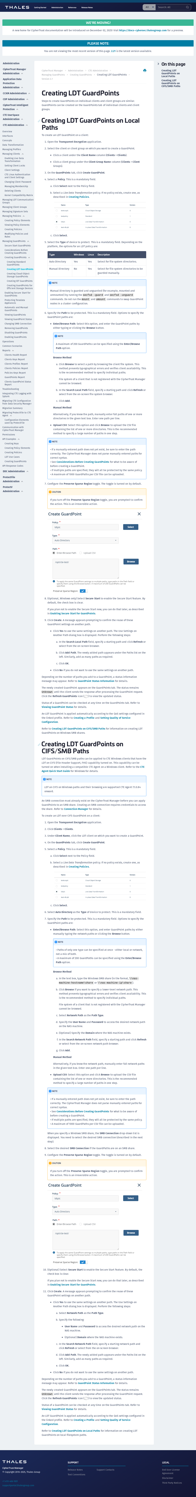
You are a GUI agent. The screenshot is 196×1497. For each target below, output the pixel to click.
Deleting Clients (13, 191)
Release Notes (75, 1469)
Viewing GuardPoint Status (18, 319)
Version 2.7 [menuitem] (82, 78)
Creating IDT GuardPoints (20, 281)
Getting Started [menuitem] (40, 7)
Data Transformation (13, 145)
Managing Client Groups (14, 207)
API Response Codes (12, 466)
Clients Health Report (16, 355)
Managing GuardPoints (15, 241)
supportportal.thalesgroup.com (18, 1484)
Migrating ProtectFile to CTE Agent (16, 415)
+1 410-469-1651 (10, 1480)
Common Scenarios (12, 346)
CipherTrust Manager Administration (14, 70)
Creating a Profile (84, 717)
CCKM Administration (16, 91)
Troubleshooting (10, 389)
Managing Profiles (11, 150)
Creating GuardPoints (17, 258)
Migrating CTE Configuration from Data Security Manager (16, 403)
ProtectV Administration (13, 488)
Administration (11, 63)
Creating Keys (12, 444)
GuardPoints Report (15, 377)
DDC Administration (15, 471)
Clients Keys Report (15, 360)
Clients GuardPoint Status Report (18, 384)
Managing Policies (13, 216)
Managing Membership (16, 186)
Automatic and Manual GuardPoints (16, 309)
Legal (165, 1461)
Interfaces (7, 136)
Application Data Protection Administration (13, 82)
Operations (8, 342)
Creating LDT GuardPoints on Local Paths (76, 1430)
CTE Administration (15, 125)
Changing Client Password (18, 182)
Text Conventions (76, 1473)
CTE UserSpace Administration (13, 118)
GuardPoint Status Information (96, 681)
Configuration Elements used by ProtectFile (17, 422)
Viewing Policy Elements (17, 225)
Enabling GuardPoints (16, 337)
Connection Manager (85, 809)
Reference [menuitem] (72, 7)
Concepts (7, 141)
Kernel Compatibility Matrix (19, 195)
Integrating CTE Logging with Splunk (16, 395)
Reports (8, 351)
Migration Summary (12, 408)
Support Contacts (106, 1469)
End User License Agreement (171, 1471)
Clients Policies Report (16, 368)
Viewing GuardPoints (15, 315)
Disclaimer (167, 1477)
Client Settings (12, 170)
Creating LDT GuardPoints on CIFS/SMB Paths (78, 728)
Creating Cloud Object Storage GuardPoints (18, 276)
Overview (7, 132)
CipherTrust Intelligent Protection (10, 107)
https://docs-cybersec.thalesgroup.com (143, 30)
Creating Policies (13, 230)
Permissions (8, 435)
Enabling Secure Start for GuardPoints (18, 295)
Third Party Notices (172, 1482)
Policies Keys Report (15, 373)
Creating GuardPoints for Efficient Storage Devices (20, 287)
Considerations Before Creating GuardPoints (16, 252)
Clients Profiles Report (16, 364)
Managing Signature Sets (15, 212)
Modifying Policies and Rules (16, 236)
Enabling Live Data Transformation (14, 160)
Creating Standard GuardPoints (16, 264)
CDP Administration (15, 97)
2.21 (113, 51)
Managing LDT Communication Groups (18, 202)
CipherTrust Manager (52, 70)
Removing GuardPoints (16, 328)
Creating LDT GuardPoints (20, 269)
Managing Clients (13, 154)
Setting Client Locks (15, 166)
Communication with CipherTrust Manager (13, 429)
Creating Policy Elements (17, 221)
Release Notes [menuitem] (87, 7)
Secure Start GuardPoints (18, 246)
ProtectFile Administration (13, 479)
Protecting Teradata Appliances (15, 302)
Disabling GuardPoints (16, 333)
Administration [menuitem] (57, 7)
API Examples (11, 439)
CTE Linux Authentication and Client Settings (17, 176)
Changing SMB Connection (18, 324)
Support (73, 1461)
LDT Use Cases (12, 457)
